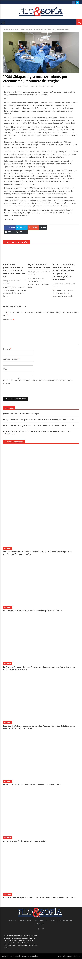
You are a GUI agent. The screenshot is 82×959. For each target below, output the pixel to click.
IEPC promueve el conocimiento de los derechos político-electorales (33, 611)
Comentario (8, 319)
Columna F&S (65, 921)
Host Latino (75, 956)
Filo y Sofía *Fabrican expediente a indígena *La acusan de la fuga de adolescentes (38, 420)
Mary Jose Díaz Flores (13, 86)
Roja (53, 921)
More (43, 227)
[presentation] (19, 392)
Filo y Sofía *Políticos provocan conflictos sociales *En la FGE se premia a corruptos (39, 425)
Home (7, 29)
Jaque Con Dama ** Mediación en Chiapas (21, 414)
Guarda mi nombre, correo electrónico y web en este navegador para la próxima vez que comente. (38, 381)
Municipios (25, 921)
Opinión (40, 924)
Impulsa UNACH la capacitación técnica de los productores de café (31, 785)
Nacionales (41, 921)
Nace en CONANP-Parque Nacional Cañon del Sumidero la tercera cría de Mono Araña (39, 898)
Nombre (7, 349)
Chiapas (15, 29)
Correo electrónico (11, 359)
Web (5, 369)
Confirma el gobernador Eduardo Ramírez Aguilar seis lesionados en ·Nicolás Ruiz (14, 270)
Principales (49, 86)
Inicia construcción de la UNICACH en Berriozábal (24, 841)
